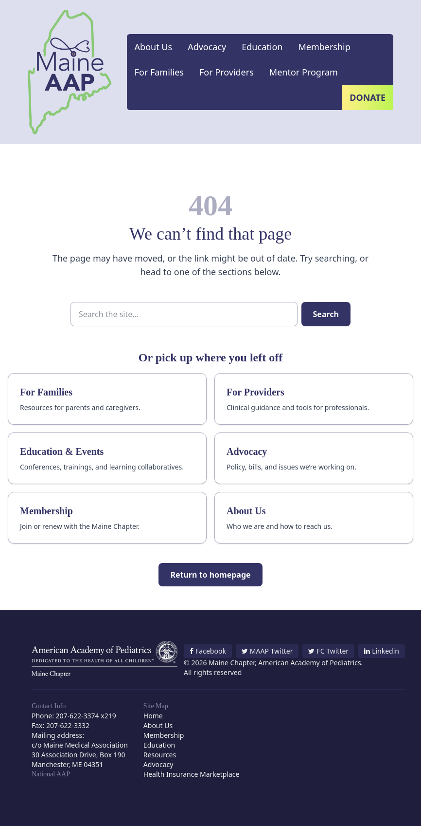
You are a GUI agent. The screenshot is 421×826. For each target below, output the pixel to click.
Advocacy (207, 47)
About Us (154, 47)
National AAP (51, 774)
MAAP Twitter (267, 651)
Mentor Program (303, 72)
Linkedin (381, 651)
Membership (324, 47)
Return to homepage (210, 574)
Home (153, 715)
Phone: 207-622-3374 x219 (74, 715)
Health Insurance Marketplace (191, 774)
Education (262, 47)
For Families (159, 72)
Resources (159, 754)
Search (326, 314)
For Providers (226, 72)
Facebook (208, 651)
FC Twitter (328, 651)
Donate (368, 97)
